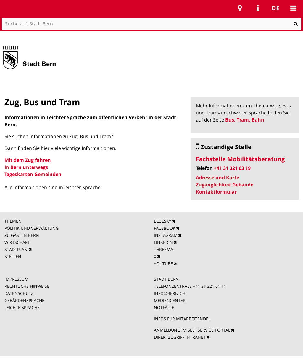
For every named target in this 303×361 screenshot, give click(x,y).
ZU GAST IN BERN (21, 235)
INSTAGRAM (166, 235)
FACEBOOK (164, 228)
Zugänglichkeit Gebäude (224, 184)
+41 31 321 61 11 (209, 286)
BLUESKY (162, 221)
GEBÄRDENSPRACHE (24, 300)
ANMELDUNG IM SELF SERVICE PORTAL (192, 330)
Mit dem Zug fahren (27, 160)
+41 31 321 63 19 (232, 168)
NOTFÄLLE (164, 307)
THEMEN (13, 221)
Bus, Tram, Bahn (244, 119)
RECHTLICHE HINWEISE (26, 286)
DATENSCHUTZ (18, 293)
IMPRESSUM (16, 279)
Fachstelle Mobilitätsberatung (240, 159)
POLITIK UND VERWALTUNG (31, 228)
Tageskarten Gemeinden (33, 174)
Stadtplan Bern (240, 8)
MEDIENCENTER (170, 300)
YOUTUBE (163, 263)
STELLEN (12, 256)
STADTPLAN (16, 249)
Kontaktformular (216, 192)
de (275, 8)
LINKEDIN (163, 242)
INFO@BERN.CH (169, 293)
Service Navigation (258, 8)
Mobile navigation (293, 8)
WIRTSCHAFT (17, 242)
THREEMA (163, 249)
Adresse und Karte (217, 177)
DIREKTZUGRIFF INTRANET (180, 337)
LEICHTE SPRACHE (22, 307)
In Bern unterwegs (26, 167)
